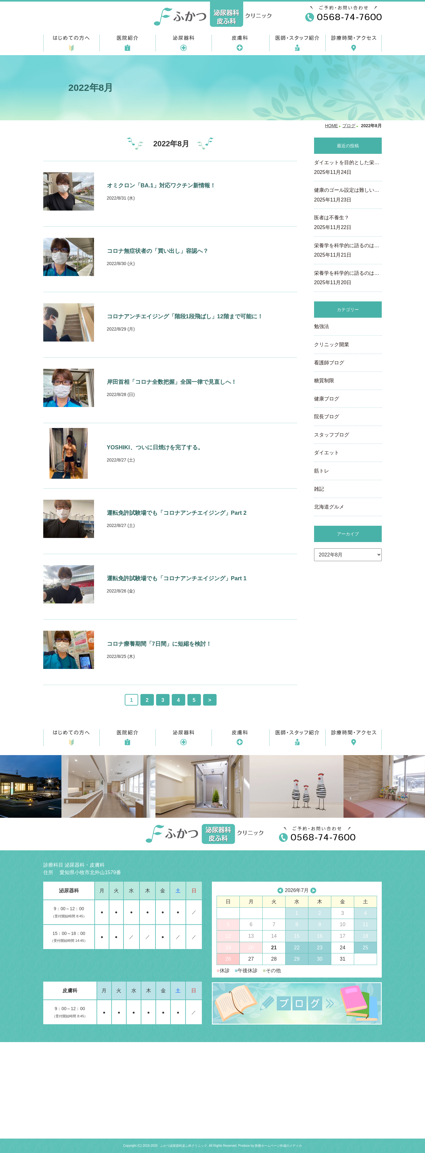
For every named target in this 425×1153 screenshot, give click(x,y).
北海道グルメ (329, 506)
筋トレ (321, 470)
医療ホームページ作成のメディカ (278, 1145)
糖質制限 (324, 380)
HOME (331, 125)
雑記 (319, 489)
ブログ (348, 125)
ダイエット (326, 452)
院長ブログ (326, 416)
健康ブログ (326, 398)
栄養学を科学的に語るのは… (348, 251)
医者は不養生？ (348, 223)
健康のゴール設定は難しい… (348, 195)
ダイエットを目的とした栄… (348, 168)
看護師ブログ (329, 362)
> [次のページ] (209, 700)
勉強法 (321, 326)
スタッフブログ (331, 434)
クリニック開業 (331, 344)
